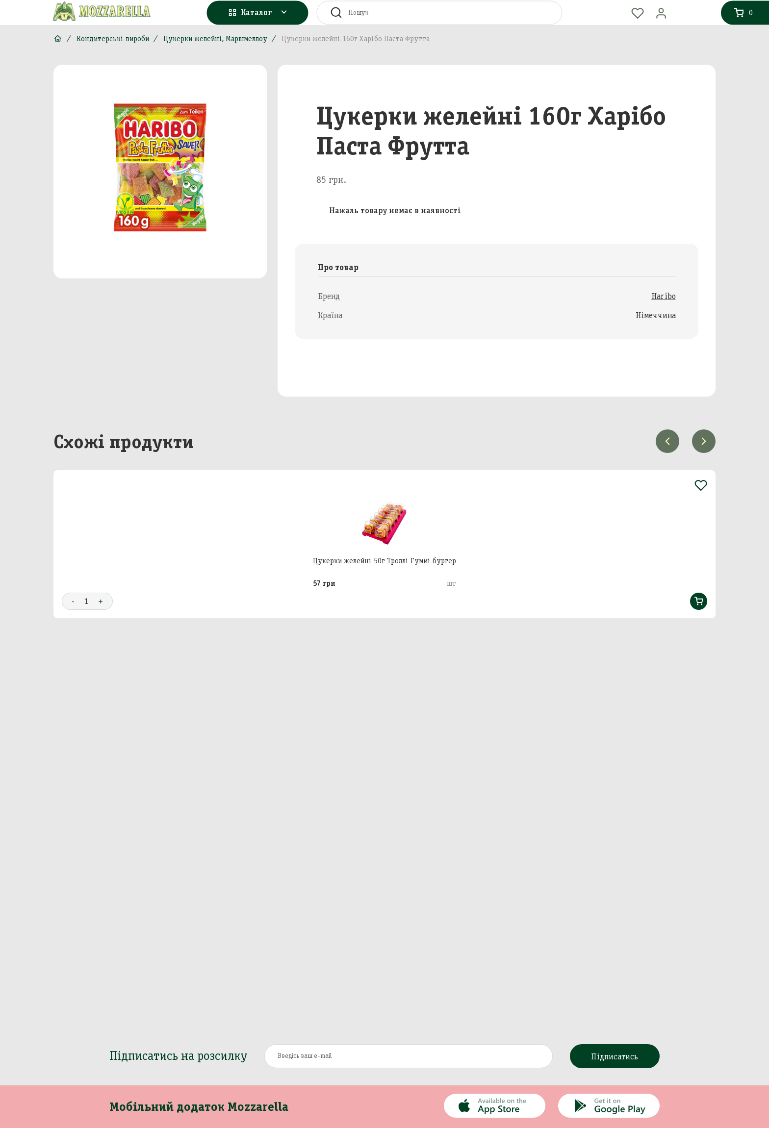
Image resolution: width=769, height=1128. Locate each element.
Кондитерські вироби (113, 38)
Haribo (663, 296)
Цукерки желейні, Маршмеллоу (215, 38)
